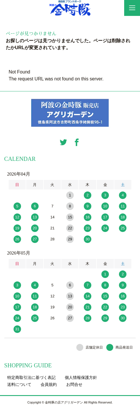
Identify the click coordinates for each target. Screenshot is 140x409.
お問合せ (74, 384)
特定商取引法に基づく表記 (31, 377)
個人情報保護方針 (81, 377)
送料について (19, 384)
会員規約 (49, 384)
